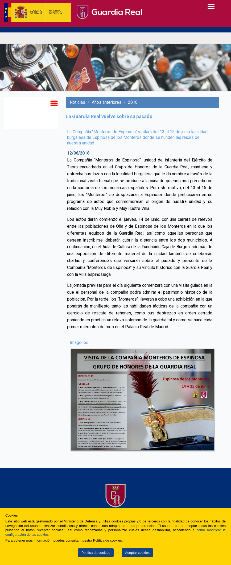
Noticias (77, 102)
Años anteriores (106, 102)
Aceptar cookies (137, 553)
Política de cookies (95, 553)
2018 (133, 102)
